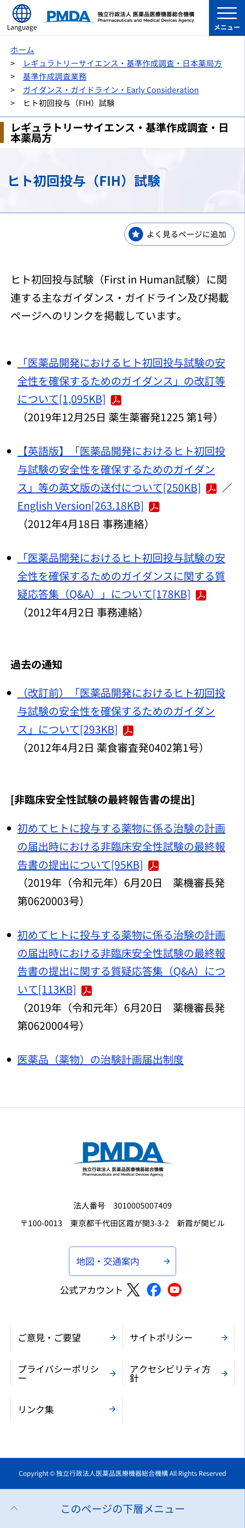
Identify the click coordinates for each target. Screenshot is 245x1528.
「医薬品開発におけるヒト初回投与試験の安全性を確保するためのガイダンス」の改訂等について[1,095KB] (121, 380)
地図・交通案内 (107, 1261)
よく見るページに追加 (186, 234)
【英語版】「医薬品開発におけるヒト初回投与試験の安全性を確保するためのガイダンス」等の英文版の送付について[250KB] (121, 468)
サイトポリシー (161, 1337)
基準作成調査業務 (55, 76)
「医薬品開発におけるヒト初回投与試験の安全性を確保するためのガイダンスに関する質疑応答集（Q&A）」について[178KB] (121, 575)
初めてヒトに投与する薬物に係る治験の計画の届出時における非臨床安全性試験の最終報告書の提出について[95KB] (121, 846)
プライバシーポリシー (58, 1373)
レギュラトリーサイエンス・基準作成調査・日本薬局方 (122, 63)
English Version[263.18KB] (88, 505)
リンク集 (36, 1409)
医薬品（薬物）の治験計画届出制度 (100, 1059)
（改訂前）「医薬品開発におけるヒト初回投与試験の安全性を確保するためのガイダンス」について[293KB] (121, 710)
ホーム (22, 49)
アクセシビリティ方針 (170, 1373)
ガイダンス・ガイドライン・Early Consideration (111, 89)
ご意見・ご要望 (49, 1337)
